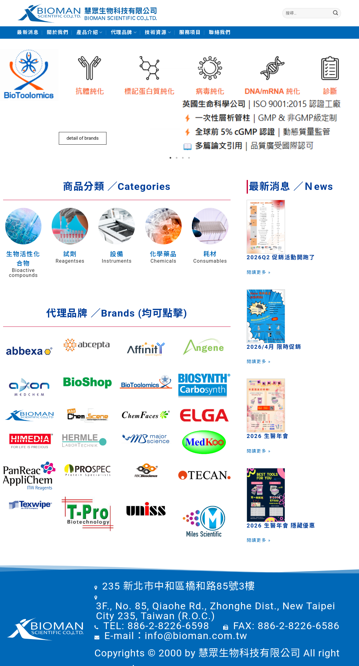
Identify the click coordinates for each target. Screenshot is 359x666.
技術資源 (158, 32)
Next (350, 100)
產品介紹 (89, 32)
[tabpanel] (179, 101)
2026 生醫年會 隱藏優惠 (281, 525)
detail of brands (83, 138)
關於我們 (57, 32)
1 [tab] (170, 158)
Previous (9, 100)
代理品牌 (124, 32)
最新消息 (28, 32)
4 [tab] (189, 158)
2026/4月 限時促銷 (274, 347)
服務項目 (190, 32)
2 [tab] (176, 158)
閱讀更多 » (259, 272)
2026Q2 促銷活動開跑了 (281, 257)
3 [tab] (183, 158)
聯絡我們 (220, 32)
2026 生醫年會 (268, 436)
